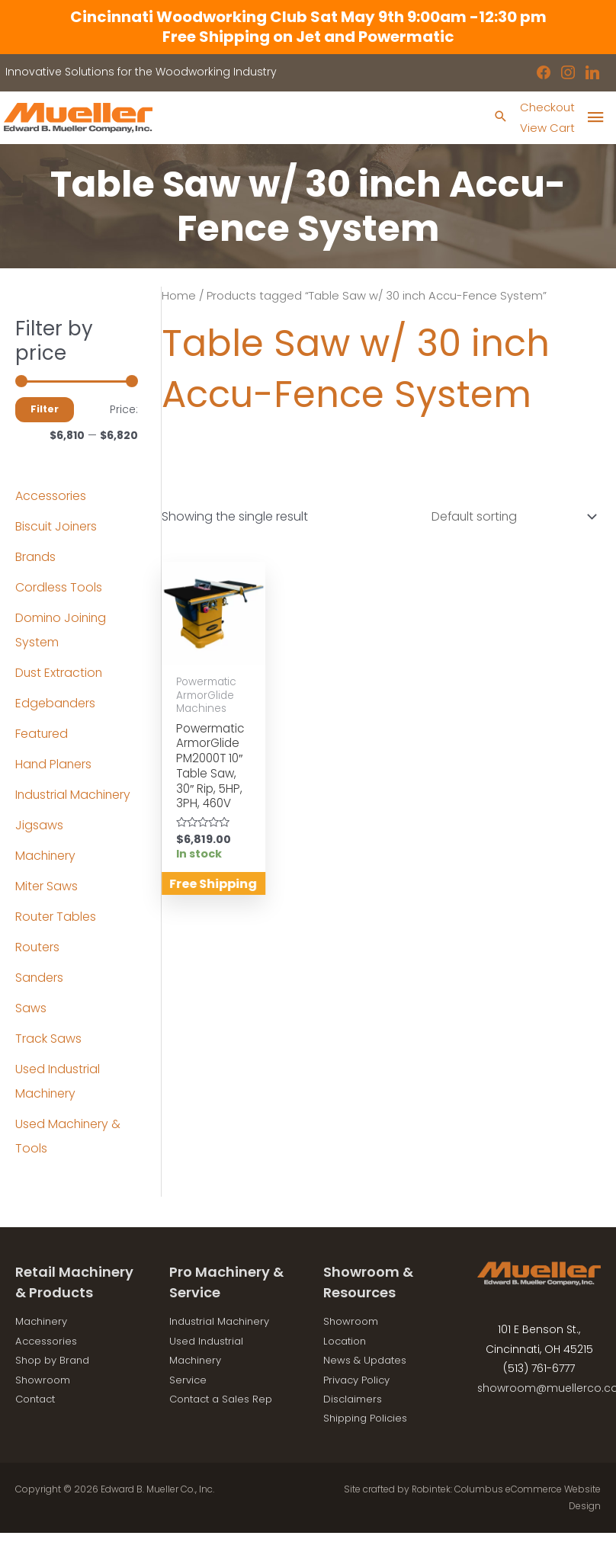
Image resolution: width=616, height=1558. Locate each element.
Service (188, 1380)
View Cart (545, 127)
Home (179, 296)
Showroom (45, 1380)
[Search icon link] (497, 118)
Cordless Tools (58, 588)
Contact (37, 1399)
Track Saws (48, 1039)
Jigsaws (39, 826)
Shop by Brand (55, 1360)
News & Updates (367, 1360)
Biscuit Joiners (56, 527)
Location (347, 1341)
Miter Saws (46, 887)
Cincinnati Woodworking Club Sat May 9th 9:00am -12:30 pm (308, 16)
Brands (35, 557)
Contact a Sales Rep (225, 1399)
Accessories (50, 496)
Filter (44, 409)
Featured (42, 734)
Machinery (46, 856)
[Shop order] (510, 517)
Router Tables (56, 917)
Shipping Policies (368, 1419)
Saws (31, 1009)
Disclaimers (355, 1399)
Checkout (546, 108)
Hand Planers (54, 765)
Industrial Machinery (74, 795)
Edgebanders (55, 704)
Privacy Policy (359, 1380)
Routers (37, 948)
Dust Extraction (59, 673)
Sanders (39, 978)
